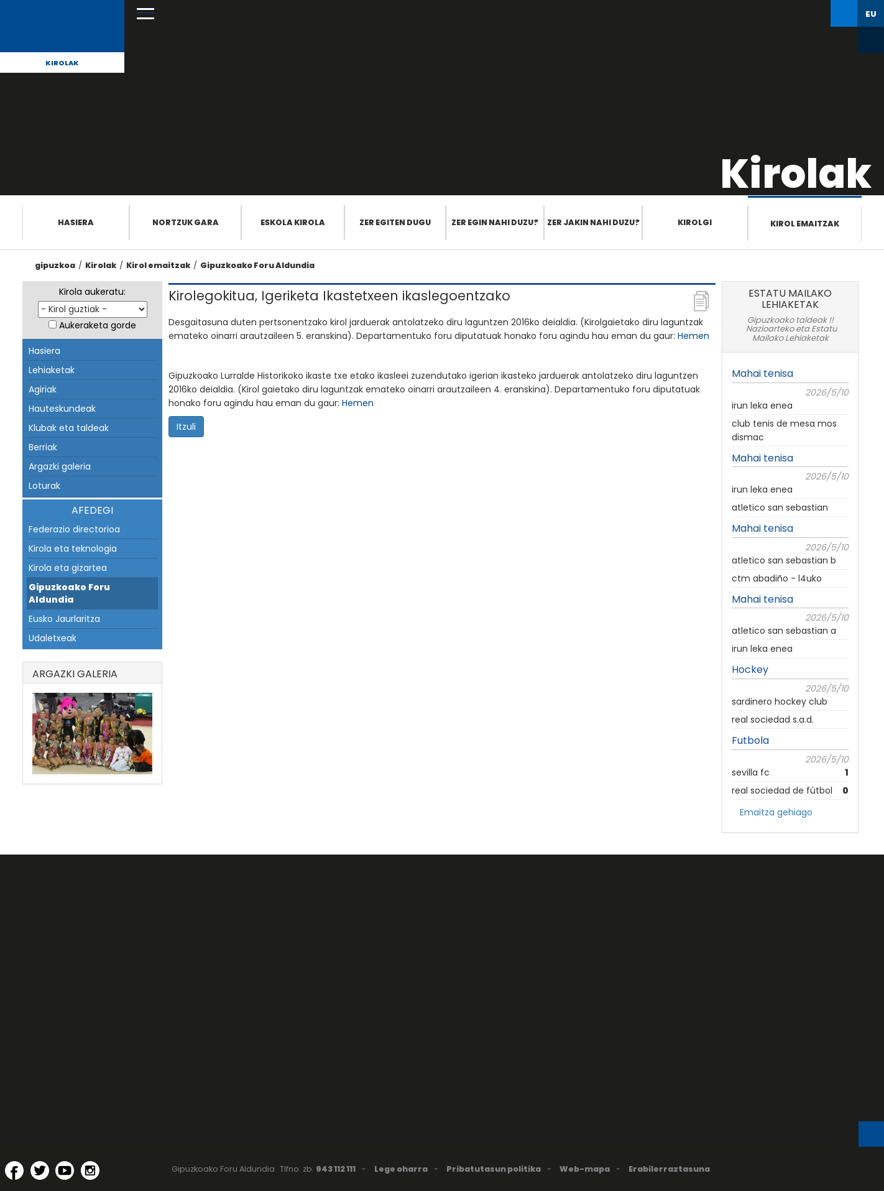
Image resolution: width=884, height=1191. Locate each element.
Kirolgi (695, 222)
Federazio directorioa (74, 529)
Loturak (44, 486)
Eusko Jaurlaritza (64, 619)
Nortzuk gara (185, 222)
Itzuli (186, 426)
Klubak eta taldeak (69, 428)
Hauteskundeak (62, 408)
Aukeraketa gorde (97, 325)
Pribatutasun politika (493, 1169)
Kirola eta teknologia (73, 548)
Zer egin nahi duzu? (494, 222)
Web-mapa (584, 1169)
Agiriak (43, 389)
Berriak (43, 447)
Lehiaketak (52, 370)
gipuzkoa (55, 265)
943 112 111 (336, 1169)
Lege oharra (401, 1169)
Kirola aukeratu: (92, 291)
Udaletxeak (52, 638)
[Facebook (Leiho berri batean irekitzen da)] (14, 1170)
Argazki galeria (60, 466)
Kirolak (62, 63)
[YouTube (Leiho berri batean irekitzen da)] (64, 1170)
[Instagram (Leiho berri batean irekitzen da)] (90, 1170)
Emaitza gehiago (776, 812)
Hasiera (76, 222)
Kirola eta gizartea (68, 568)
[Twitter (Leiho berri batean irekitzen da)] (39, 1170)
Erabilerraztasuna (669, 1169)
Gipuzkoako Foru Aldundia (257, 265)
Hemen (693, 336)
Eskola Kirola (292, 222)
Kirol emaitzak (804, 223)
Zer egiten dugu (395, 222)
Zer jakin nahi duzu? (593, 222)
